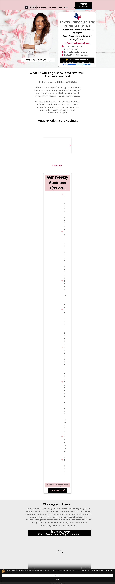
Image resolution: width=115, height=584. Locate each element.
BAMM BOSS (63, 8)
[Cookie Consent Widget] (57, 579)
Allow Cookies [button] (81, 578)
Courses (52, 8)
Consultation (40, 8)
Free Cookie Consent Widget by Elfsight (57, 583)
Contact (87, 8)
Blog (79, 8)
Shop (72, 8)
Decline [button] (92, 578)
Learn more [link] (33, 579)
